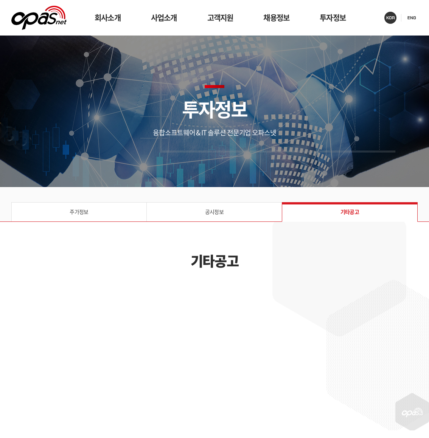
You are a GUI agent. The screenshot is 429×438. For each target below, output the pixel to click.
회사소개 (108, 17)
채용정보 (276, 17)
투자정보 (333, 17)
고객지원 (220, 17)
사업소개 (164, 17)
